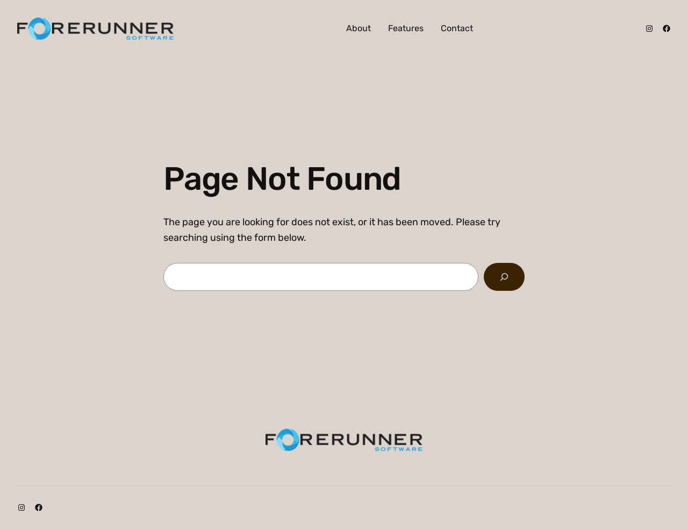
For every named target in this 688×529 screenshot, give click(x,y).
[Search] (504, 277)
